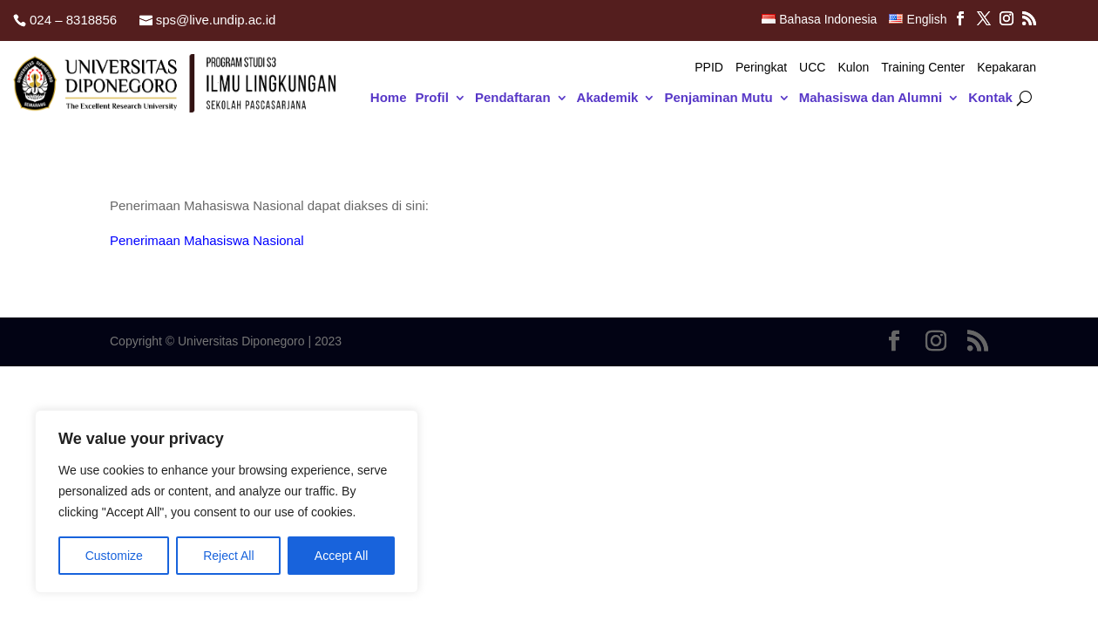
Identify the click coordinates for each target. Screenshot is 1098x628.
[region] (226, 501)
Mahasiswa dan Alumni (870, 98)
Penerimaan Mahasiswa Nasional (207, 240)
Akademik (608, 98)
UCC (812, 67)
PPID (709, 67)
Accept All (341, 556)
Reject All (228, 556)
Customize (114, 556)
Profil (432, 98)
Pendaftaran (513, 98)
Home (388, 98)
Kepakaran (1006, 67)
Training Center (923, 67)
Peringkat (761, 67)
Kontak (990, 98)
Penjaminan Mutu (718, 98)
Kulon (853, 67)
